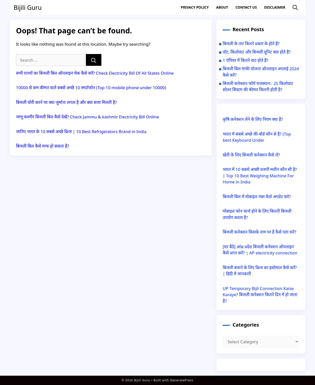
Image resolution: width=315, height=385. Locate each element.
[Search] (93, 60)
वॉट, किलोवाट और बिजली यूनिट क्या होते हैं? (257, 52)
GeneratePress (181, 380)
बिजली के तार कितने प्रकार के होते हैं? (251, 43)
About (222, 7)
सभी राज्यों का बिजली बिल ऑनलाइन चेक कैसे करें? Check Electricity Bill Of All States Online (95, 73)
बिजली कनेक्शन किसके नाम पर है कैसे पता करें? (259, 232)
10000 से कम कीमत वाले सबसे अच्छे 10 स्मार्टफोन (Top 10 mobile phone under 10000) (91, 87)
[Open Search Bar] (295, 7)
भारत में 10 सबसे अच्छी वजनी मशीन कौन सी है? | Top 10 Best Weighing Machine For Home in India (260, 175)
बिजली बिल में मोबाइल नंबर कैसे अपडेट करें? (257, 196)
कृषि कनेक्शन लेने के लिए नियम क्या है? (253, 119)
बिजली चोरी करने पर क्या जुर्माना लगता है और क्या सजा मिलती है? (66, 102)
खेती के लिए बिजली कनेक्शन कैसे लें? (251, 155)
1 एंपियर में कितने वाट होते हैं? (245, 60)
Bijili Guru (28, 7)
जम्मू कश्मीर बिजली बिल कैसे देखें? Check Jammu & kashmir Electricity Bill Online (87, 117)
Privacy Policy (195, 7)
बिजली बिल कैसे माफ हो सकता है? (42, 146)
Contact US (246, 7)
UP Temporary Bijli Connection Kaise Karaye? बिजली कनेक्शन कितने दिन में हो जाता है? (260, 295)
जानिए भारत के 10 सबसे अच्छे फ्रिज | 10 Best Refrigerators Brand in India (81, 131)
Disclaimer (274, 7)
